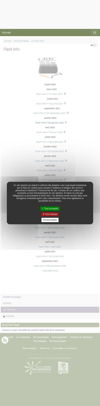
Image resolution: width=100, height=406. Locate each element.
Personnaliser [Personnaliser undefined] (50, 220)
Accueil (6, 32)
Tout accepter (50, 208)
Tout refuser (50, 214)
